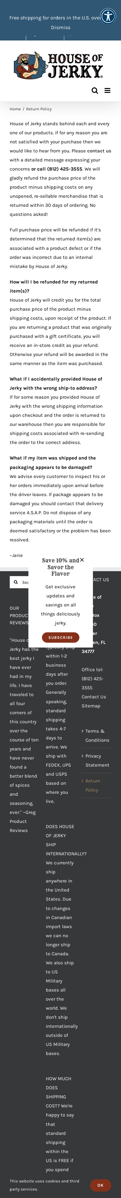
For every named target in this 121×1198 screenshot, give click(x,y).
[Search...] (24, 582)
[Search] (16, 582)
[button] (60, 637)
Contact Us (94, 697)
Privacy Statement (97, 760)
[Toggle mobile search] (95, 90)
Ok (100, 1185)
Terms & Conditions (97, 735)
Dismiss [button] (60, 27)
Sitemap (91, 706)
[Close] (81, 560)
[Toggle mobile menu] (108, 90)
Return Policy (93, 785)
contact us (99, 151)
